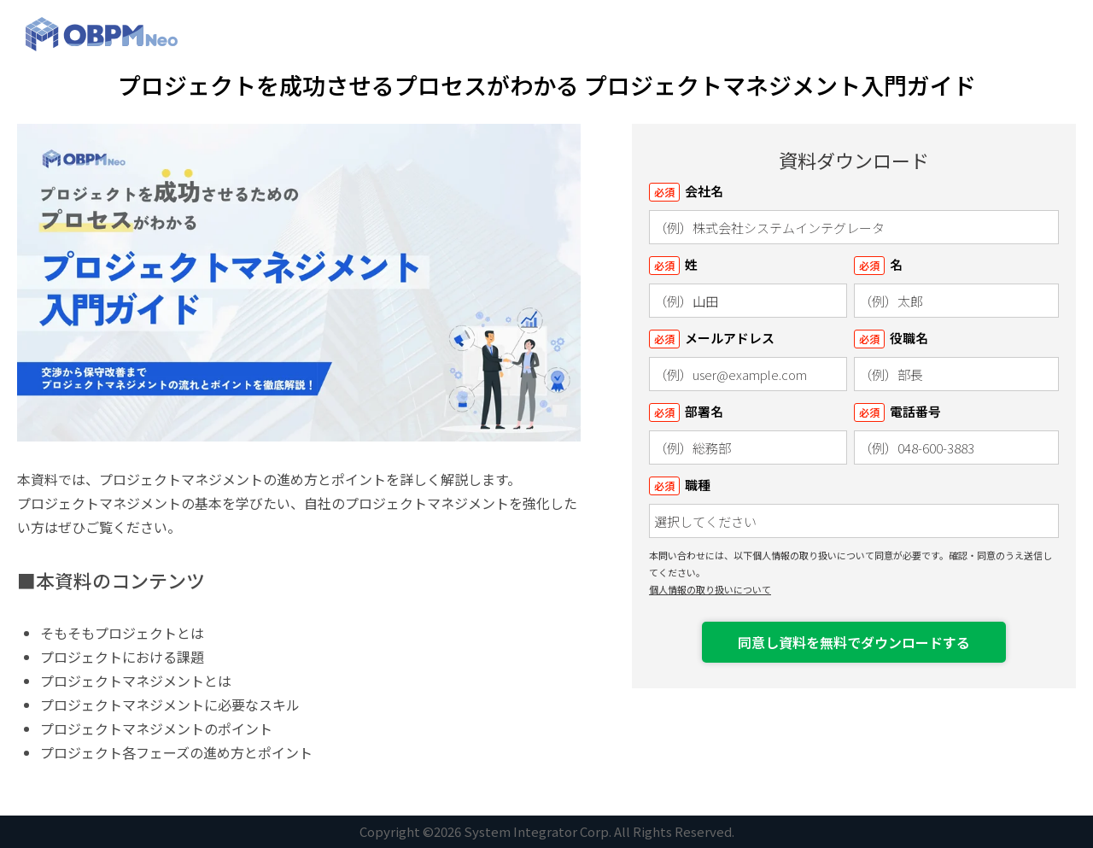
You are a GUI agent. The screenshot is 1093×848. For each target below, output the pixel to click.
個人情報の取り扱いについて (710, 589)
